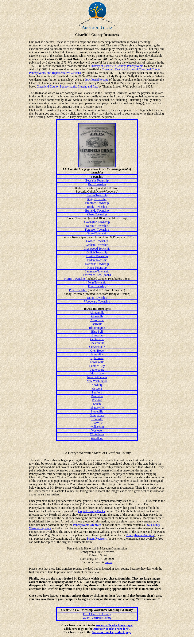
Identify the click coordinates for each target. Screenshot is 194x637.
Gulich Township (97, 252)
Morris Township (74, 278)
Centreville (97, 339)
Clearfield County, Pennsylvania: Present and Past (67, 86)
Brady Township (97, 206)
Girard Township (97, 233)
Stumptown (97, 415)
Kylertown (97, 358)
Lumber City (97, 365)
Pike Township (97, 286)
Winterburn (97, 434)
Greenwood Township (96, 248)
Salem (97, 403)
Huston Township (97, 256)
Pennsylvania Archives (87, 524)
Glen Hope (97, 350)
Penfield (97, 392)
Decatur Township (97, 225)
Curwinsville (97, 346)
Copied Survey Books (91, 511)
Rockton (97, 400)
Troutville (97, 419)
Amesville (97, 316)
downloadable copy (96, 79)
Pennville (97, 396)
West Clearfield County (97, 617)
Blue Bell (97, 331)
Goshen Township (97, 241)
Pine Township (78, 290)
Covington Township (97, 222)
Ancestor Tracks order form (111, 628)
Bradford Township (97, 203)
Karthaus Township (97, 263)
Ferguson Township (97, 229)
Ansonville (97, 320)
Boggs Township (97, 199)
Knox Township (97, 267)
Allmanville (97, 312)
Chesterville (97, 343)
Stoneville (97, 411)
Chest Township (97, 214)
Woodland (97, 438)
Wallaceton (97, 426)
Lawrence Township (97, 271)
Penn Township (97, 282)
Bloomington (97, 327)
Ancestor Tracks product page (111, 632)
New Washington (97, 381)
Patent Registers (97, 538)
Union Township (97, 297)
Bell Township (97, 184)
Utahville (97, 422)
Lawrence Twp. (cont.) (97, 274)
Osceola (97, 388)
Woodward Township (97, 301)
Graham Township (97, 244)
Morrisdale (97, 373)
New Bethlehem (97, 377)
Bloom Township (97, 195)
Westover (97, 430)
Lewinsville (97, 362)
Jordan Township (97, 260)
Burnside (97, 335)
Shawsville (97, 407)
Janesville (97, 354)
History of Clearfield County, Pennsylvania (117, 66)
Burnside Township (97, 210)
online (108, 562)
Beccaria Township (97, 180)
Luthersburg (97, 369)
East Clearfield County (97, 614)
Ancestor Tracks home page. (114, 625)
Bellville (97, 324)
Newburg (97, 384)
